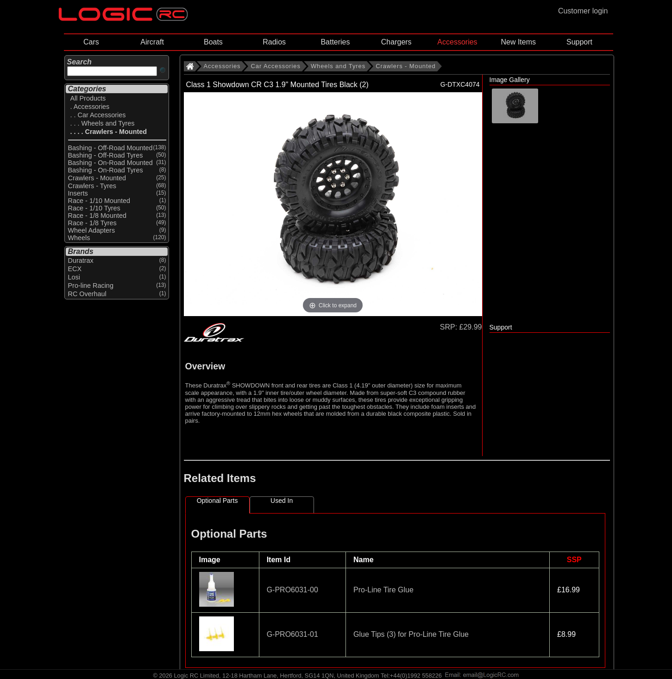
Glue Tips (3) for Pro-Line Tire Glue (411, 634)
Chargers (396, 42)
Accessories (457, 42)
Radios (274, 42)
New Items (518, 42)
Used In (281, 500)
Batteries (335, 42)
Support (579, 42)
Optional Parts (217, 500)
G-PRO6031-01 (292, 634)
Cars (91, 42)
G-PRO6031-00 (292, 590)
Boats (213, 42)
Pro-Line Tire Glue (383, 590)
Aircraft (152, 42)
